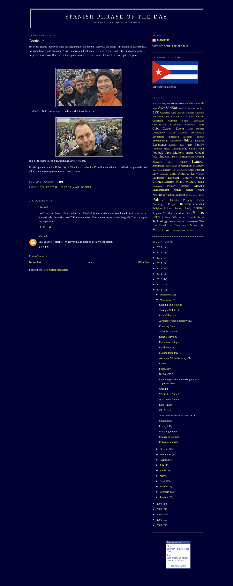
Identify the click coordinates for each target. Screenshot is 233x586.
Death (190, 129)
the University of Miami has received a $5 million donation (83, 167)
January (164, 497)
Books (200, 108)
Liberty (187, 177)
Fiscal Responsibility (175, 148)
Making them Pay (168, 352)
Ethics (188, 140)
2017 (160, 252)
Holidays (170, 162)
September (166, 454)
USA (201, 225)
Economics (158, 136)
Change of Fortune (169, 436)
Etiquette (199, 140)
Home (90, 262)
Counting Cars (166, 326)
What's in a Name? (169, 394)
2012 (160, 279)
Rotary (188, 208)
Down (162, 363)
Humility (183, 162)
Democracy (158, 132)
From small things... (169, 342)
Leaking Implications (170, 304)
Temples (180, 221)
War (168, 230)
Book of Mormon (187, 108)
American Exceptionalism (181, 103)
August (164, 459)
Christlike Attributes (186, 113)
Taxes (201, 217)
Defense (200, 128)
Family (199, 144)
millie (201, 181)
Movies (199, 185)
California (165, 112)
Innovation (157, 170)
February (165, 491)
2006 (160, 519)
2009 (160, 503)
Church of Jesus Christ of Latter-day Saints (183, 116)
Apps (154, 109)
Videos (158, 229)
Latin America (179, 173)
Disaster (171, 132)
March (163, 486)
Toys (201, 221)
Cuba (155, 128)
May (162, 475)
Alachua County (159, 103)
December (166, 294)
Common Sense (178, 120)
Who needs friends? (169, 399)
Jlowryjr (163, 40)
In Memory (198, 165)
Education (174, 136)
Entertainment (160, 140)
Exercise (173, 145)
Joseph (199, 169)
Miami (76, 187)
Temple (172, 221)
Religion (157, 208)
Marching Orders (168, 431)
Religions (168, 208)
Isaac (179, 170)
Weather (190, 230)
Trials (169, 225)
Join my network (178, 566)
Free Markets (174, 152)
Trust (184, 225)
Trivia (177, 225)
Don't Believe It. (168, 336)
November (166, 299)
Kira (40, 236)
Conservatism (159, 124)
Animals (200, 103)
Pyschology (158, 204)
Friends (65, 187)
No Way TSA (166, 374)
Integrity (167, 170)
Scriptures (157, 213)
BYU (42, 187)
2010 (160, 289)
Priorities (174, 200)
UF (195, 225)
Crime (201, 124)
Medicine (169, 181)
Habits (179, 157)
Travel (162, 225)
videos (170, 560)
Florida (193, 148)
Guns (172, 156)
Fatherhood (157, 149)
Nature (189, 189)
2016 (160, 257)
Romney (178, 208)
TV (190, 225)
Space (189, 213)
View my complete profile (170, 46)
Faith (189, 144)
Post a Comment (38, 256)
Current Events (173, 128)
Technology (159, 221)
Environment (175, 141)
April (163, 481)
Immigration (158, 165)
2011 (160, 284)
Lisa (40, 207)
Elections (187, 136)
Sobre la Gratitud (168, 331)
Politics (158, 199)
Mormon (185, 186)
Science (199, 208)
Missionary (157, 186)
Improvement (171, 166)
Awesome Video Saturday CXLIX (177, 415)
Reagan (171, 204)
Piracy (201, 195)
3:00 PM (44, 247)
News (201, 189)
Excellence (159, 144)
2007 (160, 514)
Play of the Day (167, 315)
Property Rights (193, 200)
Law (194, 173)
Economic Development (191, 132)
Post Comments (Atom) (56, 269)
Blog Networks (173, 542)
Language (164, 174)
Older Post (143, 262)
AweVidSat (167, 107)
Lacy (155, 173)
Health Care (188, 156)
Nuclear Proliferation (177, 194)
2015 (160, 263)
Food (201, 148)
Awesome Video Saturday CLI (175, 320)
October (164, 449)
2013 (160, 273)
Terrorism (191, 221)
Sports (86, 187)
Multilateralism (160, 189)
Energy (200, 136)
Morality (171, 186)
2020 (160, 247)
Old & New (165, 410)
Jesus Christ (188, 170)
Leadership (158, 177)
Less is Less (165, 404)
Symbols (191, 217)
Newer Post (35, 262)
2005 (160, 525)
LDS (201, 173)
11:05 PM (44, 226)
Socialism (179, 213)
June (162, 470)
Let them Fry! (166, 347)
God (167, 157)
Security (167, 213)
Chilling (163, 388)
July (162, 465)
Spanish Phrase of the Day (117, 17)
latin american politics (177, 558)
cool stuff (179, 560)
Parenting (193, 195)
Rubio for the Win (168, 442)
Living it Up (165, 426)
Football (52, 187)
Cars (173, 112)
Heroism (199, 156)
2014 (160, 268)
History (157, 161)
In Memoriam (185, 165)
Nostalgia (158, 194)
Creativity (190, 124)
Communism (198, 121)
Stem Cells (171, 217)
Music (177, 189)
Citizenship (157, 120)
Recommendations (192, 204)
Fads (182, 145)
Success (182, 217)
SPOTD (157, 217)
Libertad (173, 177)
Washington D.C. (178, 230)
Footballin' (37, 41)
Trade (154, 225)
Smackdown (165, 420)
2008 (160, 509)
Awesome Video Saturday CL (175, 358)
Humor (198, 161)
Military (191, 181)
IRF (174, 169)
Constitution (176, 124)
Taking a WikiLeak (169, 310)
